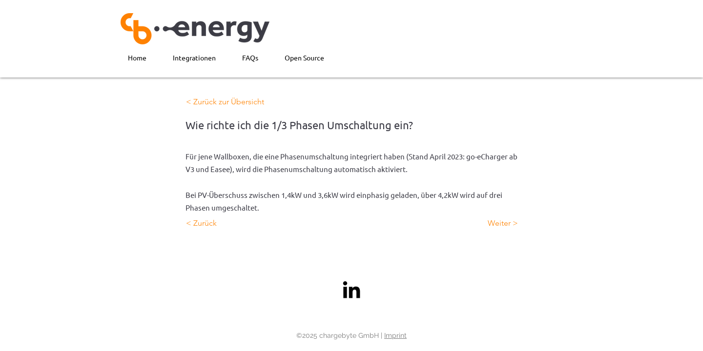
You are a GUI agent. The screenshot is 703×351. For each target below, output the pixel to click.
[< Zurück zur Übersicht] (225, 102)
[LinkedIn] (351, 289)
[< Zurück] (218, 223)
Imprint (395, 335)
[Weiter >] (493, 223)
